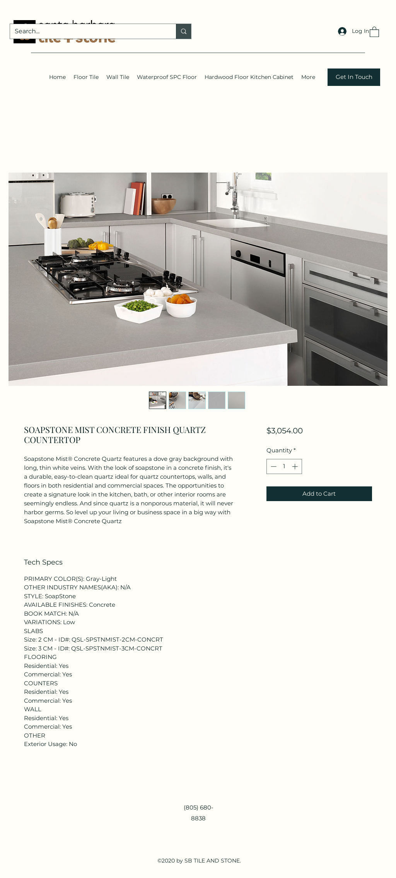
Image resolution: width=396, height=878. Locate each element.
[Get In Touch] (354, 77)
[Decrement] (273, 466)
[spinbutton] (284, 466)
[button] (374, 31)
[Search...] (87, 31)
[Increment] (295, 466)
